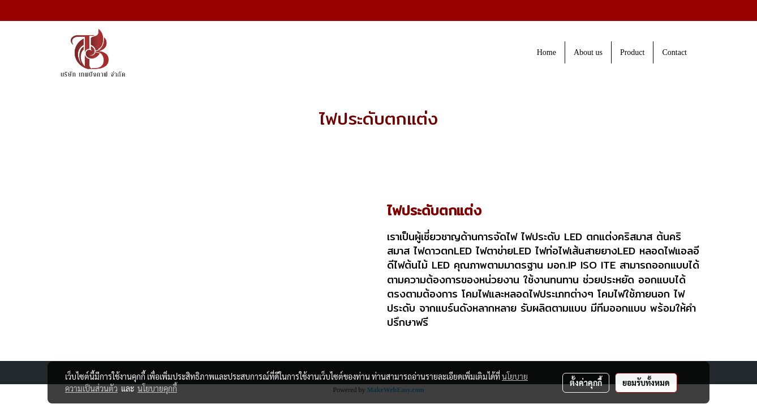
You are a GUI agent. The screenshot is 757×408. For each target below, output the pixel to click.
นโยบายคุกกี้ (157, 388)
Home (546, 52)
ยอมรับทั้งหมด (646, 382)
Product (632, 52)
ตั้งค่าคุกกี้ (586, 382)
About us (588, 52)
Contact (674, 52)
